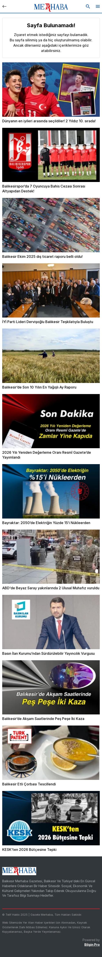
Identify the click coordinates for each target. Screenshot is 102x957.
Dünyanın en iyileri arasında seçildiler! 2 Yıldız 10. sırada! (49, 121)
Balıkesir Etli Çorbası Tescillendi (29, 784)
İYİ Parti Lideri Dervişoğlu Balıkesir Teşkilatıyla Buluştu (47, 322)
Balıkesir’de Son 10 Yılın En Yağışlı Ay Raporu (39, 387)
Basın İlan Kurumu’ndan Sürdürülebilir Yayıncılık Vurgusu (48, 653)
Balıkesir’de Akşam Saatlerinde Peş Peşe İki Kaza (43, 718)
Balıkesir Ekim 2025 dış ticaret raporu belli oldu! (42, 256)
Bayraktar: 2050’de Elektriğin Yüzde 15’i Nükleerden (46, 523)
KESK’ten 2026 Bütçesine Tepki (29, 849)
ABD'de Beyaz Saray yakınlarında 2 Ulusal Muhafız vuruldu (50, 588)
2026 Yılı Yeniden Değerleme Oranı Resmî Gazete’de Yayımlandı (46, 454)
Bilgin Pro (92, 944)
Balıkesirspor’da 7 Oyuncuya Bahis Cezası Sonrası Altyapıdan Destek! (43, 188)
